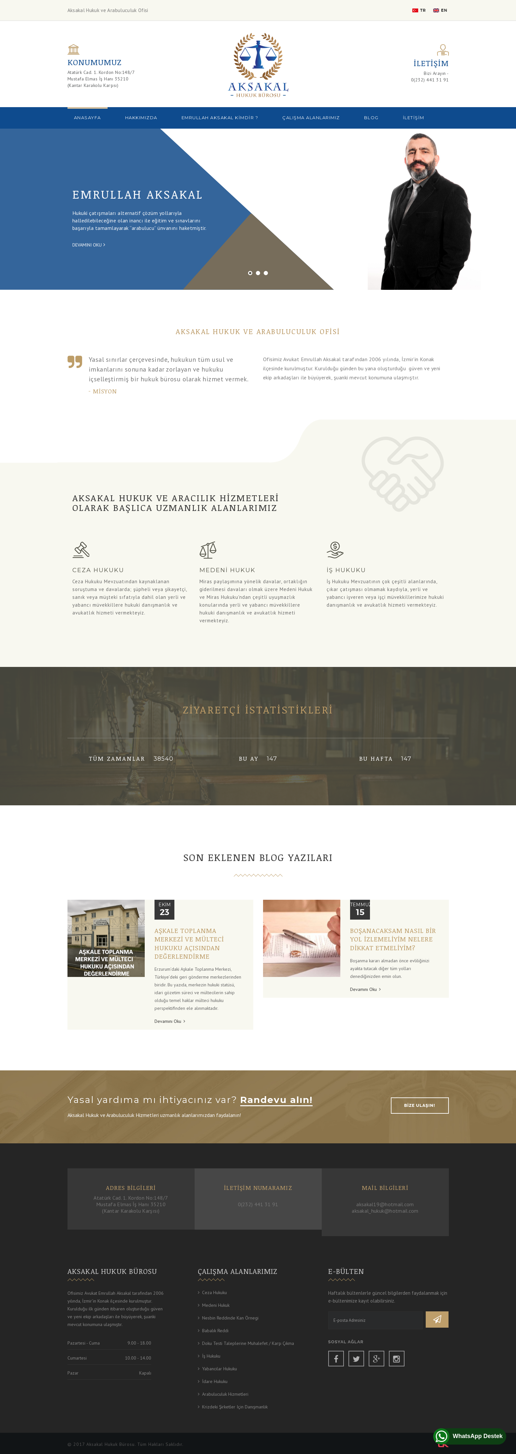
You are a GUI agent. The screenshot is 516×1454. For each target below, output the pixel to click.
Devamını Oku (88, 244)
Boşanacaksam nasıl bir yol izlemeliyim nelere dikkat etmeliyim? (393, 939)
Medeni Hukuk (215, 1305)
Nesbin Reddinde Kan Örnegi (230, 1318)
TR (419, 10)
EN (440, 10)
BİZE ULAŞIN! (419, 1105)
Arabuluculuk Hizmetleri (225, 1394)
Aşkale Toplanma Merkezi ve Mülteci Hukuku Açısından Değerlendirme (189, 943)
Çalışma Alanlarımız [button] (311, 117)
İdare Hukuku (215, 1381)
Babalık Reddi (215, 1331)
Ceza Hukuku (214, 1292)
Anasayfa (87, 117)
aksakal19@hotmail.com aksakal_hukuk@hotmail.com (385, 1207)
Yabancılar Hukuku (219, 1369)
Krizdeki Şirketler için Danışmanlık (235, 1407)
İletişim (413, 117)
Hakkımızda (141, 117)
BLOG (371, 117)
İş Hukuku (211, 1356)
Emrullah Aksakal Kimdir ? (220, 117)
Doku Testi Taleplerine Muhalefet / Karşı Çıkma (248, 1343)
